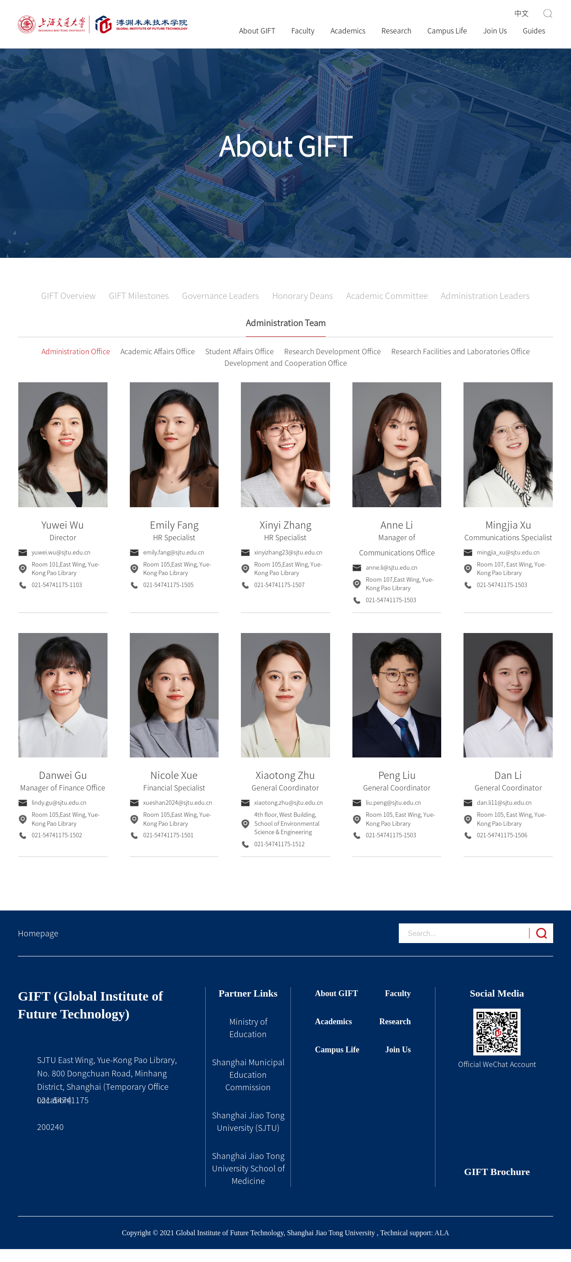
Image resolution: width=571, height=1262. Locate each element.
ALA (441, 1246)
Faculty (302, 30)
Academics (348, 30)
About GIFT (261, 30)
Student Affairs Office (239, 364)
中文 (521, 13)
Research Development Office (332, 364)
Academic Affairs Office (157, 364)
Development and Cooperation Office (285, 376)
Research (396, 30)
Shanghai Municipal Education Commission (248, 1087)
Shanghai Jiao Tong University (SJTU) (248, 1134)
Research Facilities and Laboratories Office (460, 364)
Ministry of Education (248, 1040)
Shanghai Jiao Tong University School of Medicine (248, 1181)
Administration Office (75, 364)
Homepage (38, 946)
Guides (534, 30)
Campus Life (447, 30)
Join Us (495, 30)
